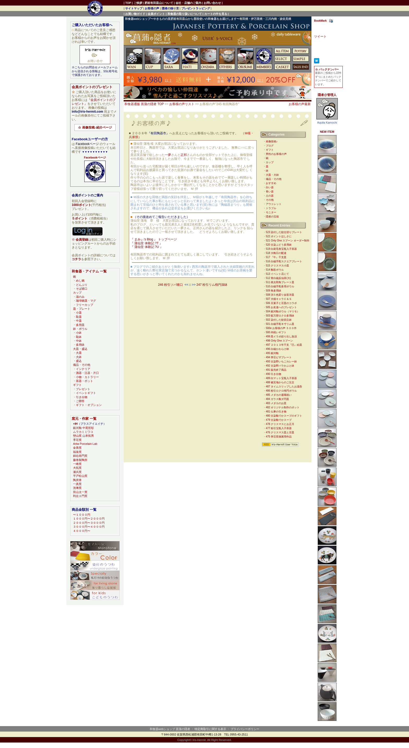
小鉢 (79, 332)
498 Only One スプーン (279, 340)
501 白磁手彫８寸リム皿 (280, 324)
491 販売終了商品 (276, 369)
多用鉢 (80, 344)
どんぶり (81, 284)
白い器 (270, 187)
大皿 (79, 352)
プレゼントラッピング (195, 8)
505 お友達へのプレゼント (281, 307)
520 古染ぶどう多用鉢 (279, 244)
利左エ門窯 (80, 495)
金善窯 (77, 447)
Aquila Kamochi (327, 122)
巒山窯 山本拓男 (83, 435)
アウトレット (273, 204)
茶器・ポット (84, 380)
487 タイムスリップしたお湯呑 (284, 386)
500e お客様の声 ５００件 (281, 328)
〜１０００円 (81, 514)
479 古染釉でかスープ (279, 419)
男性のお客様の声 (276, 154)
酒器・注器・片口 (87, 372)
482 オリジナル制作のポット (282, 407)
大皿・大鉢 (272, 174)
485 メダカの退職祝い (279, 394)
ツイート (320, 36)
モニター (271, 212)
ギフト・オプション (89, 404)
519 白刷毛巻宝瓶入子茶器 (281, 248)
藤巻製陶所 (80, 459)
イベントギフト (86, 392)
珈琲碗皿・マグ (86, 300)
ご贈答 (80, 401)
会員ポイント (156, 13)
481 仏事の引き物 (276, 411)
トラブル (271, 208)
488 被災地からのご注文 (280, 382)
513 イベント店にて (277, 273)
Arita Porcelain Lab (85, 443)
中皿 (79, 320)
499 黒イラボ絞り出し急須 (281, 336)
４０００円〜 (81, 530)
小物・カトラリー (87, 377)
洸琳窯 (77, 487)
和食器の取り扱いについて (184, 13)
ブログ (270, 145)
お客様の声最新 (300, 104)
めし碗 (80, 280)
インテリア (83, 368)
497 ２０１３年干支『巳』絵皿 (284, 344)
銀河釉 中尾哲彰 (83, 427)
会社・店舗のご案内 (188, 2)
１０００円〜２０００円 (89, 518)
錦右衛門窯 (80, 455)
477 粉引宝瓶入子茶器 (279, 428)
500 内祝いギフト (276, 332)
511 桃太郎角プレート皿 (280, 282)
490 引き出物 (273, 374)
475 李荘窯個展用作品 (279, 436)
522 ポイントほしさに (279, 236)
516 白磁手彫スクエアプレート (284, 261)
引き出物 (81, 397)
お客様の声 (152, 8)
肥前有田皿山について (159, 2)
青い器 (270, 191)
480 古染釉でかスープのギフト (284, 415)
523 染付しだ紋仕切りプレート (284, 232)
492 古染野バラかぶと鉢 (280, 365)
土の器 (270, 195)
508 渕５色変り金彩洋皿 (280, 294)
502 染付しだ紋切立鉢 (279, 319)
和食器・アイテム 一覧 (89, 271)
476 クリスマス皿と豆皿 (280, 432)
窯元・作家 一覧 (84, 419)
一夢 (168, 155)
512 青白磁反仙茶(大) (278, 278)
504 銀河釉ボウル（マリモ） (282, 311)
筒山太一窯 (80, 492)
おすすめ (271, 183)
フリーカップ (84, 304)
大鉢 (79, 356)
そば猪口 (81, 288)
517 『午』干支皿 (276, 257)
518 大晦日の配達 (276, 253)
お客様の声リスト (181, 104)
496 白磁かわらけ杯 (277, 349)
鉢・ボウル (80, 328)
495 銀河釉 (272, 353)
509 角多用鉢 (273, 290)
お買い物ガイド (135, 13)
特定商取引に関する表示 (210, 729)
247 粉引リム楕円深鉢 (211, 285)
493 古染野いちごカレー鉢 (281, 361)
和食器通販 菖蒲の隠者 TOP (144, 104)
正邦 (184, 155)
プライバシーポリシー (245, 729)
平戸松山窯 (80, 475)
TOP (128, 2)
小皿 (79, 312)
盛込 (79, 360)
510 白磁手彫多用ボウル (280, 286)
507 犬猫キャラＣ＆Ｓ (279, 298)
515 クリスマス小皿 (277, 265)
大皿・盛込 (80, 348)
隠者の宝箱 (272, 216)
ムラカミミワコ (83, 431)
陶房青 (77, 480)
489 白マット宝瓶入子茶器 (281, 378)
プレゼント (83, 389)
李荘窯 (77, 439)
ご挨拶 (138, 2)
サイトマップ (133, 8)
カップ (270, 162)
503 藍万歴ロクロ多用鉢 (280, 315)
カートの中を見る (215, 13)
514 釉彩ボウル (275, 269)
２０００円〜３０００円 (89, 522)
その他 (270, 199)
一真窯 (77, 483)
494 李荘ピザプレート (279, 357)
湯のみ (80, 296)
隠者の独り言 (170, 8)
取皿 (79, 316)
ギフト (270, 149)
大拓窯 (77, 467)
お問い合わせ (212, 2)
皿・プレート (81, 308)
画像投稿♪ (272, 141)
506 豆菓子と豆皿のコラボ (281, 303)
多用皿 (80, 324)
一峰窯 (77, 463)
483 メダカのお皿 (276, 403)
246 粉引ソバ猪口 (170, 285)
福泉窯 (77, 451)
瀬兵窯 (77, 471)
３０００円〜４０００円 (89, 526)
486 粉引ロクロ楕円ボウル (281, 390)
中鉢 (79, 340)
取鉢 (79, 336)
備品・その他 (273, 179)
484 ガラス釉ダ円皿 (277, 399)
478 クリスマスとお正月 (280, 424)
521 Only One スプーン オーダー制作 (287, 240)
